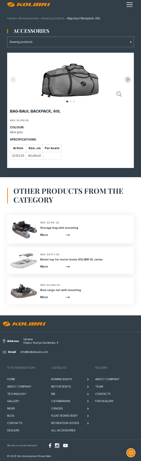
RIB (53, 394)
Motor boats (61, 386)
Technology (16, 394)
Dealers (13, 430)
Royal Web (45, 456)
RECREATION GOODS (65, 423)
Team (99, 386)
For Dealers (104, 401)
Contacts (14, 423)
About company (19, 386)
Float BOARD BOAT (64, 416)
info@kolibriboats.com (34, 352)
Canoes (57, 408)
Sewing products (52, 18)
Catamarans (60, 401)
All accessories (28, 18)
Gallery (13, 401)
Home (11, 18)
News (11, 408)
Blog (10, 416)
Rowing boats (61, 379)
